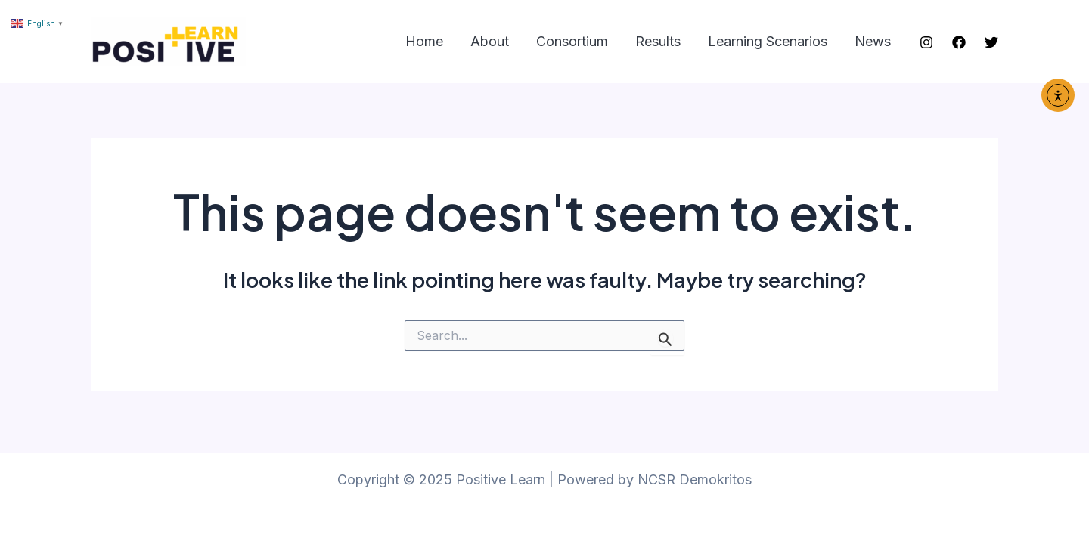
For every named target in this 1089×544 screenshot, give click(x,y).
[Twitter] (991, 42)
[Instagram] (926, 42)
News (873, 41)
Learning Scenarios (767, 41)
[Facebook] (959, 42)
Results (658, 41)
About (489, 41)
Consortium (572, 41)
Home (424, 41)
